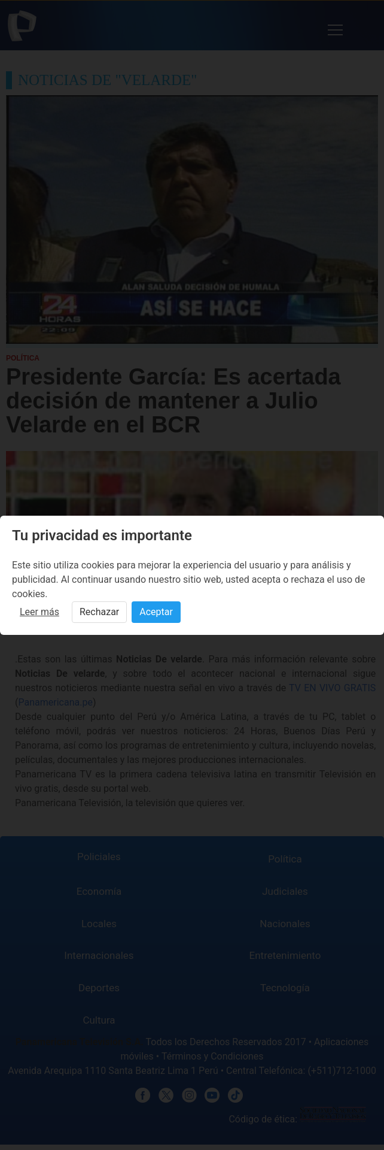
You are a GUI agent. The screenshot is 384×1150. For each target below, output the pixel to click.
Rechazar (99, 612)
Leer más (39, 612)
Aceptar (156, 612)
